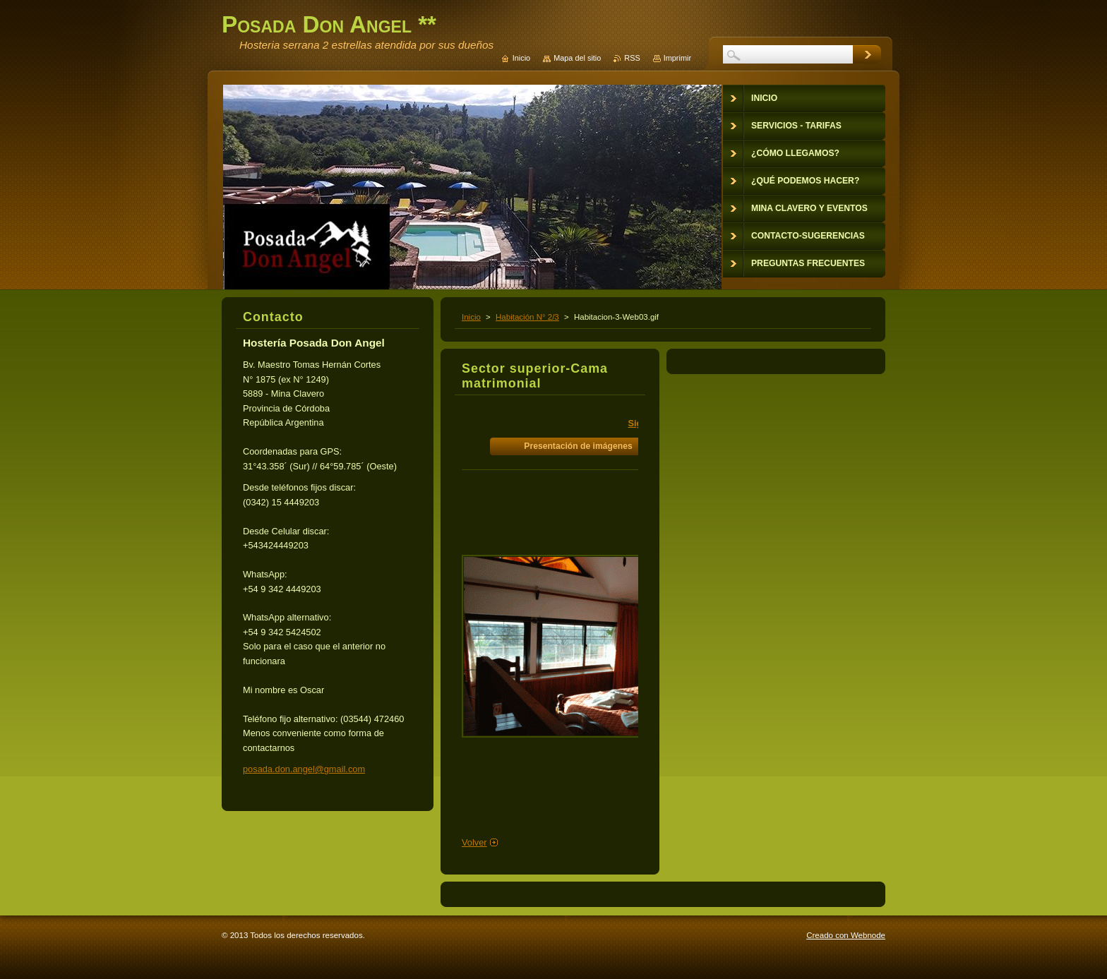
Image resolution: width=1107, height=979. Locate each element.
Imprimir (677, 58)
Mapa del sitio (577, 58)
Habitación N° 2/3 (527, 317)
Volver (474, 842)
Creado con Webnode (845, 935)
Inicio (471, 317)
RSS (632, 58)
